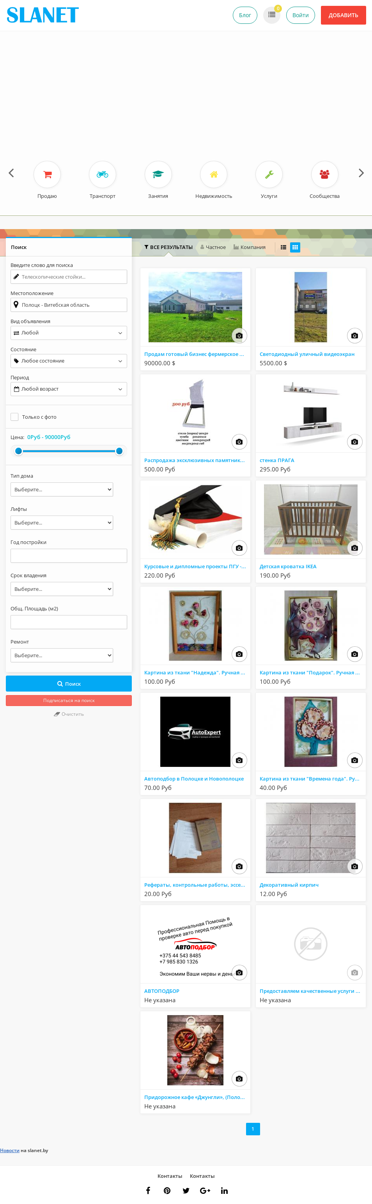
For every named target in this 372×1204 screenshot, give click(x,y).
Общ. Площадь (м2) (34, 608)
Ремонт (20, 641)
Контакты (170, 1176)
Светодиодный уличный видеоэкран (307, 353)
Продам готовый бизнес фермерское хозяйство (197, 353)
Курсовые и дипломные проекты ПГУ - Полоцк (197, 566)
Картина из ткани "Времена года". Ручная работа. (313, 778)
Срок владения (28, 575)
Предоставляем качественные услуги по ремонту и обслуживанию (313, 990)
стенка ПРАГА (277, 460)
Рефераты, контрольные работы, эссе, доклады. (197, 884)
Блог (245, 15)
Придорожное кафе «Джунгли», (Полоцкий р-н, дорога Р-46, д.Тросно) (197, 1097)
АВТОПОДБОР (161, 990)
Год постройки (28, 542)
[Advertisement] (186, 102)
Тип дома (22, 475)
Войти (300, 15)
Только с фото (39, 416)
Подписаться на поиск (69, 700)
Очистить (69, 714)
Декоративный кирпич (289, 884)
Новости (9, 1150)
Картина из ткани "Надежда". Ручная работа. (197, 672)
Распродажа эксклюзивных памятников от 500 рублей (197, 460)
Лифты (19, 508)
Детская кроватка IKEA (288, 566)
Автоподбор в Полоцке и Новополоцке (194, 778)
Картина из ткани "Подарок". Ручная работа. (313, 672)
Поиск (69, 683)
